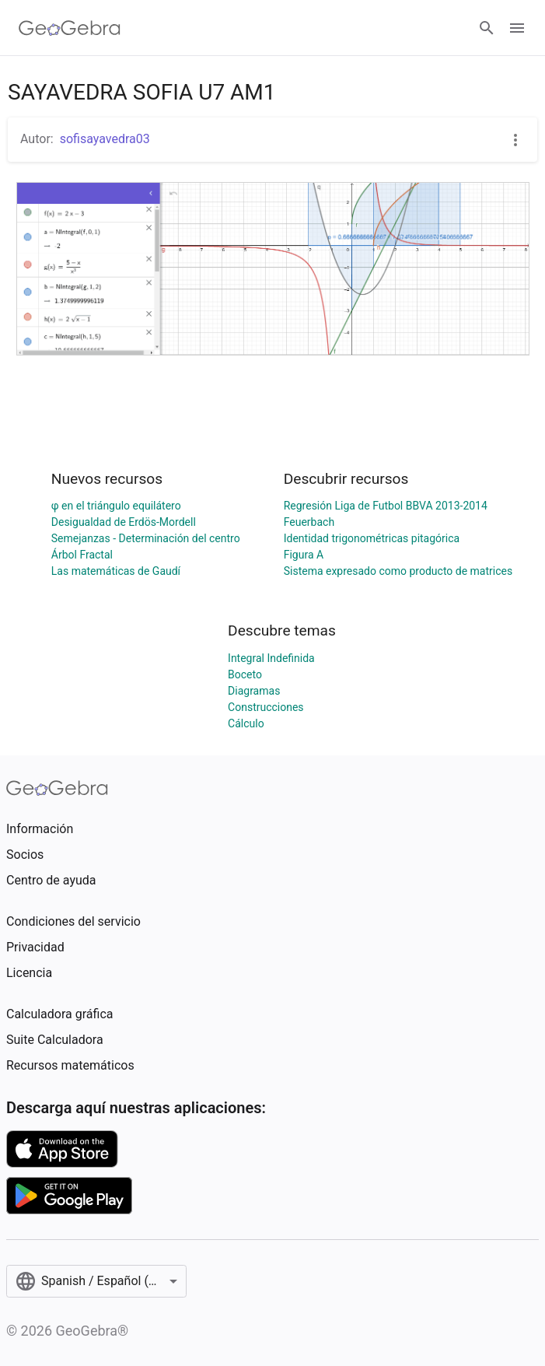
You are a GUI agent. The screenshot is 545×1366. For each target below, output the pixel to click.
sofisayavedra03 (105, 138)
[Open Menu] (517, 28)
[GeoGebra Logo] (70, 28)
